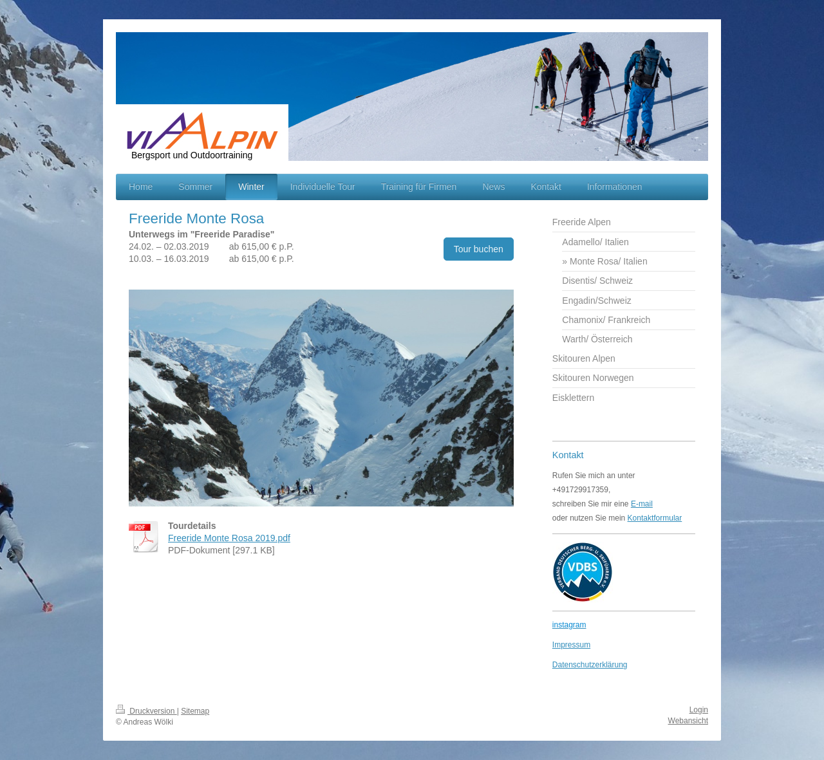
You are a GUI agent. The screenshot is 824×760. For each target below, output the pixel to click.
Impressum (571, 644)
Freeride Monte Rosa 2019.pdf (229, 538)
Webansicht (688, 720)
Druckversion (146, 711)
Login (698, 709)
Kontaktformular (655, 518)
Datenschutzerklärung (590, 664)
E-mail (642, 503)
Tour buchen (478, 249)
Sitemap (195, 711)
